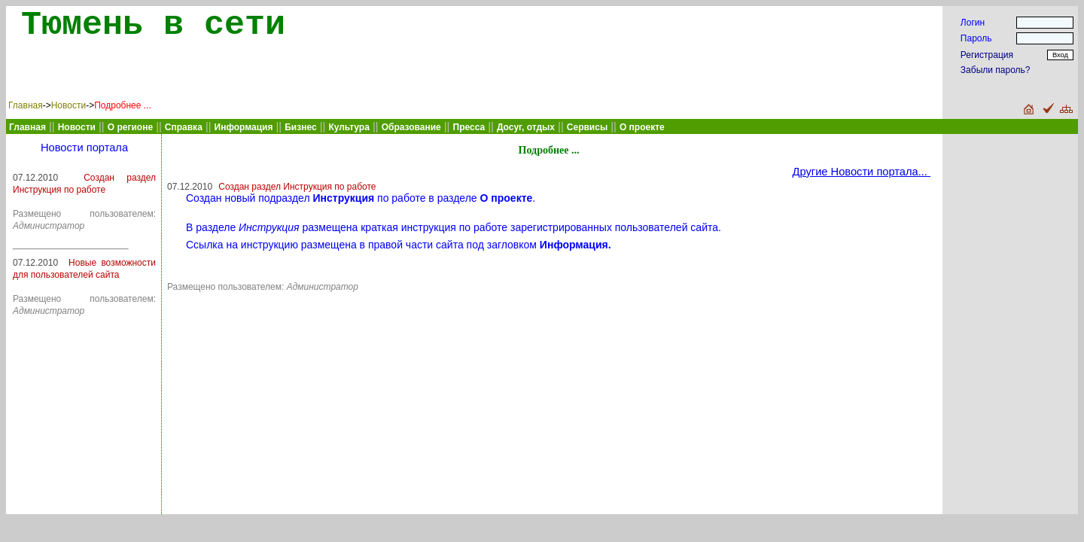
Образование (411, 127)
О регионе (130, 127)
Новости (68, 105)
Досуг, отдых (526, 127)
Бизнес (300, 127)
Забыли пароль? (996, 70)
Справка (183, 127)
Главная (25, 105)
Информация (244, 127)
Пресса (469, 127)
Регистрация (987, 55)
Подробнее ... (122, 105)
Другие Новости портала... (861, 172)
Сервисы (587, 127)
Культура (348, 127)
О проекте (642, 127)
